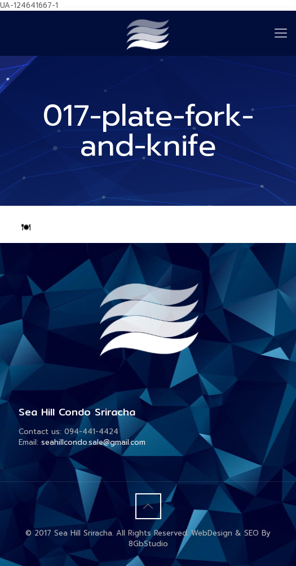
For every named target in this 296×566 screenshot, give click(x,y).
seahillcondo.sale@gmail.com (93, 442)
